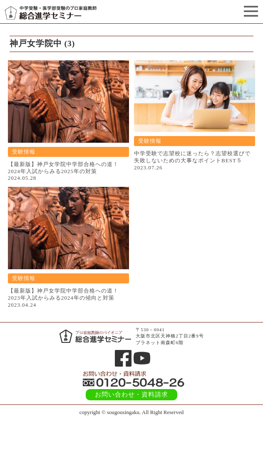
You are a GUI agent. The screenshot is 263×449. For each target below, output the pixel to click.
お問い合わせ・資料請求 (131, 394)
